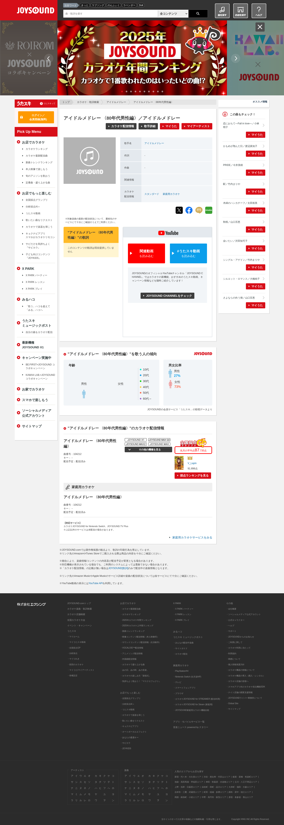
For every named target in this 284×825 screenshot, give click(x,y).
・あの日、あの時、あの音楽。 (134, 670)
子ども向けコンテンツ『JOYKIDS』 (38, 256)
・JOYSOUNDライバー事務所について (244, 698)
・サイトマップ (233, 709)
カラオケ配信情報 (122, 126)
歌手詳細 (149, 126)
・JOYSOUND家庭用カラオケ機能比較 (191, 710)
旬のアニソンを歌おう (38, 175)
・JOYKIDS (125, 748)
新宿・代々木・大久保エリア (188, 777)
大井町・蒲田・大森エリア (241, 787)
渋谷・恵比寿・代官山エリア (217, 777)
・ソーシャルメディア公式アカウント (243, 614)
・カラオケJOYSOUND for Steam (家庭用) (192, 704)
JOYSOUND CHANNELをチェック (169, 295)
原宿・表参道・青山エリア (241, 797)
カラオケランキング (37, 149)
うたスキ (71, 631)
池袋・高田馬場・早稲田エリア (189, 782)
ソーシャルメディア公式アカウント (36, 413)
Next (235, 58)
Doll (141, 5)
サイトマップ (32, 426)
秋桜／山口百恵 (231, 222)
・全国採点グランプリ (130, 698)
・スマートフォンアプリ (184, 688)
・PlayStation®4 (180, 671)
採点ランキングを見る (194, 475)
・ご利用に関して (234, 642)
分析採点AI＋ (33, 206)
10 (162, 91)
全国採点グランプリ (37, 200)
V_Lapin (192, 463)
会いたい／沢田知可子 (235, 240)
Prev (48, 58)
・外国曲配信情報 (128, 659)
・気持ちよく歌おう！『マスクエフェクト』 (140, 681)
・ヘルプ (230, 625)
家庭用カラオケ (171, 194)
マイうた (171, 126)
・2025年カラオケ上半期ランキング (136, 625)
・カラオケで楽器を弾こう (132, 715)
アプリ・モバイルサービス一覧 (189, 721)
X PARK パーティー (36, 275)
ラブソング (98, 5)
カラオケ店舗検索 (76, 614)
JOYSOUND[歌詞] (118, 568)
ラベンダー (129, 5)
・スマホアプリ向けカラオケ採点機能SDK (245, 687)
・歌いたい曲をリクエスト (132, 721)
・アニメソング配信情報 (131, 653)
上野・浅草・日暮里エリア (187, 787)
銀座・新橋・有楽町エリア (245, 777)
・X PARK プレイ (181, 620)
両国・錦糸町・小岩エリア (187, 797)
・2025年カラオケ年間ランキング (135, 620)
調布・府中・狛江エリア (240, 792)
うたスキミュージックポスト (36, 323)
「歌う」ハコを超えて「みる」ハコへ (38, 308)
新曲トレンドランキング (39, 162)
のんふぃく (114, 5)
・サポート (231, 631)
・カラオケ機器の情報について (240, 670)
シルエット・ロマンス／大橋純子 (241, 278)
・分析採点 (72, 653)
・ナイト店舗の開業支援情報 (239, 692)
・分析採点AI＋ (127, 704)
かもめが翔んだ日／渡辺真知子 (240, 146)
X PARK (28, 268)
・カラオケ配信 (180, 654)
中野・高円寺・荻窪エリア (214, 797)
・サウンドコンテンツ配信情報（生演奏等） (140, 642)
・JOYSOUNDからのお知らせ (240, 637)
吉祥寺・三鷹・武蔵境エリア (188, 792)
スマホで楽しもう (35, 400)
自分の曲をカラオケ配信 (39, 332)
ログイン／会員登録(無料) (38, 117)
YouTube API (96, 583)
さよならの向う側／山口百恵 (239, 297)
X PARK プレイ (34, 288)
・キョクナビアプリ (129, 726)
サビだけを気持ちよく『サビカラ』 (38, 246)
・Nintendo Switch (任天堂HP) (187, 677)
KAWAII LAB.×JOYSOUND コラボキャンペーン (40, 377)
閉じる (260, 27)
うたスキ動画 (33, 213)
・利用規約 (231, 653)
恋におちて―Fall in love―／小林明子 (241, 125)
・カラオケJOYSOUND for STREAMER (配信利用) (196, 699)
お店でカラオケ (33, 142)
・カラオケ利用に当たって (238, 648)
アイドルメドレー (116, 102)
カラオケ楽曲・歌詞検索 (79, 609)
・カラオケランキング (130, 614)
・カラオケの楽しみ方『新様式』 (135, 676)
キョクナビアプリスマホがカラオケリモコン (40, 235)
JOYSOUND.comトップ (79, 603)
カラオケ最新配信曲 (37, 155)
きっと (84, 5)
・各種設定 (72, 675)
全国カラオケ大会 (76, 620)
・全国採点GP (73, 648)
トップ (66, 102)
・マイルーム (73, 636)
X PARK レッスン (35, 282)
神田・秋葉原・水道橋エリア (219, 782)
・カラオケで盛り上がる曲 (132, 664)
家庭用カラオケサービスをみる (192, 537)
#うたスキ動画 (188, 253)
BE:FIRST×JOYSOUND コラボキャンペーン (40, 366)
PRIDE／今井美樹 (233, 165)
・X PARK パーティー (183, 609)
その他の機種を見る (149, 449)
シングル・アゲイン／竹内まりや (241, 259)
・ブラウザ (178, 693)
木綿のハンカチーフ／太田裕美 (240, 203)
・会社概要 (231, 609)
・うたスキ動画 (127, 709)
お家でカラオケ (33, 389)
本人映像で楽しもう (37, 169)
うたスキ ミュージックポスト (188, 637)
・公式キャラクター (235, 620)
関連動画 (146, 253)
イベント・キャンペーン (79, 625)
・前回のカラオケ (75, 664)
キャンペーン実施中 (36, 358)
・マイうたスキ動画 (76, 642)
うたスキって (49, 103)
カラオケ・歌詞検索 (88, 102)
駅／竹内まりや (231, 184)
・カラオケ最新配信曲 (130, 609)
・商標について (233, 659)
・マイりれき (73, 659)
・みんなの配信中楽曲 (183, 643)
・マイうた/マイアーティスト (80, 670)
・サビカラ (125, 743)
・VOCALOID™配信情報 (131, 648)
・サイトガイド (180, 648)
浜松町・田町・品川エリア (214, 787)
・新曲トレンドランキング (132, 631)
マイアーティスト (198, 126)
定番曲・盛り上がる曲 (38, 182)
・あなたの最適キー (129, 737)
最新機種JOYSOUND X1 (33, 345)
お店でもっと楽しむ (36, 193)
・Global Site (232, 703)
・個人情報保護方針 (235, 664)
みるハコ (28, 299)
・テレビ (177, 682)
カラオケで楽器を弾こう (39, 226)
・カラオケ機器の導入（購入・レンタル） (245, 676)
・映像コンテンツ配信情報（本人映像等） (139, 637)
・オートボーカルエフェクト (133, 732)
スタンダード (151, 194)
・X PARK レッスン (182, 614)
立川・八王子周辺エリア (246, 782)
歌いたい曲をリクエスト (39, 220)
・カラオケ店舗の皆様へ (237, 681)
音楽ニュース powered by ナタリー (190, 727)
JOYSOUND (36, 11)
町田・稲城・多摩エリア (215, 792)
